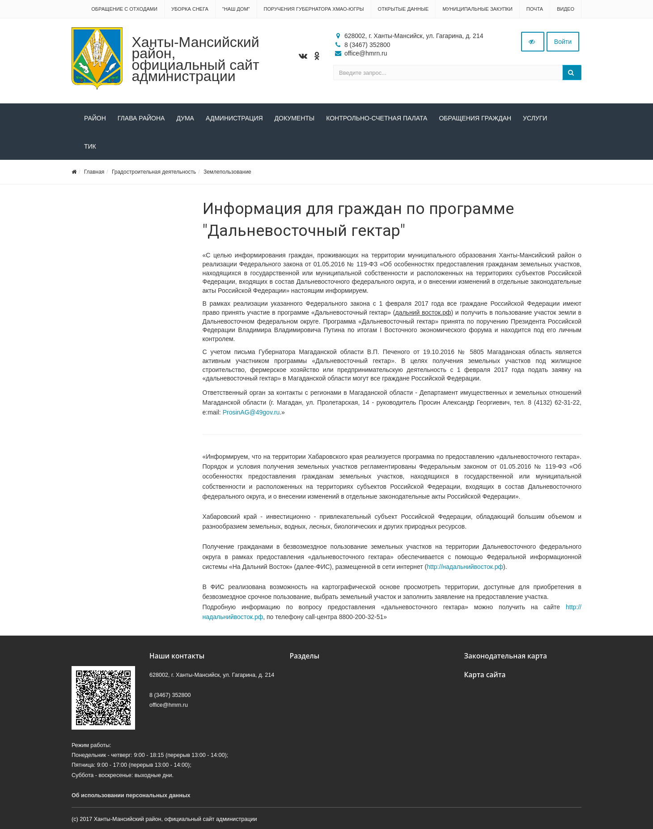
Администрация (234, 118)
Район (95, 118)
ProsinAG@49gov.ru (251, 412)
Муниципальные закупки (477, 9)
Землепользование (227, 172)
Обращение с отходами (124, 9)
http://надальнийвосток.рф (465, 566)
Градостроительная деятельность (154, 172)
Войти (563, 41)
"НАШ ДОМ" (236, 9)
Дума (185, 118)
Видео (565, 9)
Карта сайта (485, 674)
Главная (94, 172)
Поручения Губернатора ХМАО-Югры (314, 9)
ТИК (90, 146)
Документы (295, 118)
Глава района (141, 118)
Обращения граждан (475, 118)
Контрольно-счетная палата (376, 118)
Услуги (535, 118)
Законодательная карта (505, 656)
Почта (534, 9)
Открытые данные (403, 9)
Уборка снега (189, 9)
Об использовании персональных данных (131, 795)
